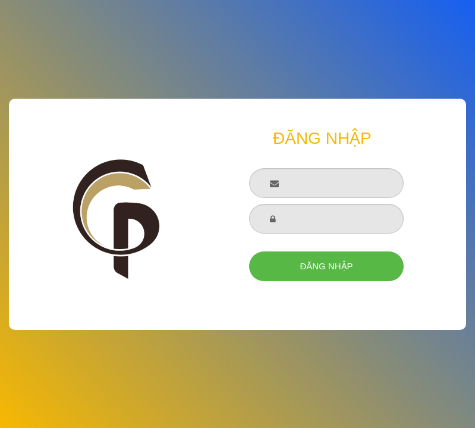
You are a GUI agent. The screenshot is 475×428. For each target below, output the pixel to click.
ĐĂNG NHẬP (326, 266)
